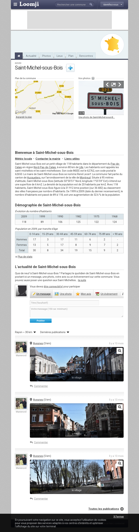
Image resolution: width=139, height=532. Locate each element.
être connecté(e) (53, 286)
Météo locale (23, 158)
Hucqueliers (33, 177)
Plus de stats (25, 256)
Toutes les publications (103, 508)
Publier (41, 320)
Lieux (60, 56)
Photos (46, 56)
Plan (70, 56)
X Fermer (118, 516)
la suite (82, 280)
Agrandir (113, 84)
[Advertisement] (69, 20)
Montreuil (85, 177)
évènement (109, 294)
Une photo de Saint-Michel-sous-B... (97, 117)
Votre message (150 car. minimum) (76, 311)
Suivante (120, 84)
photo (66, 294)
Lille (81, 167)
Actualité (31, 56)
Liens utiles (72, 158)
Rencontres (86, 56)
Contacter (47, 158)
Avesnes (38, 343)
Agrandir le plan (24, 117)
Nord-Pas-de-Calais (45, 167)
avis (86, 294)
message (43, 294)
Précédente (107, 84)
